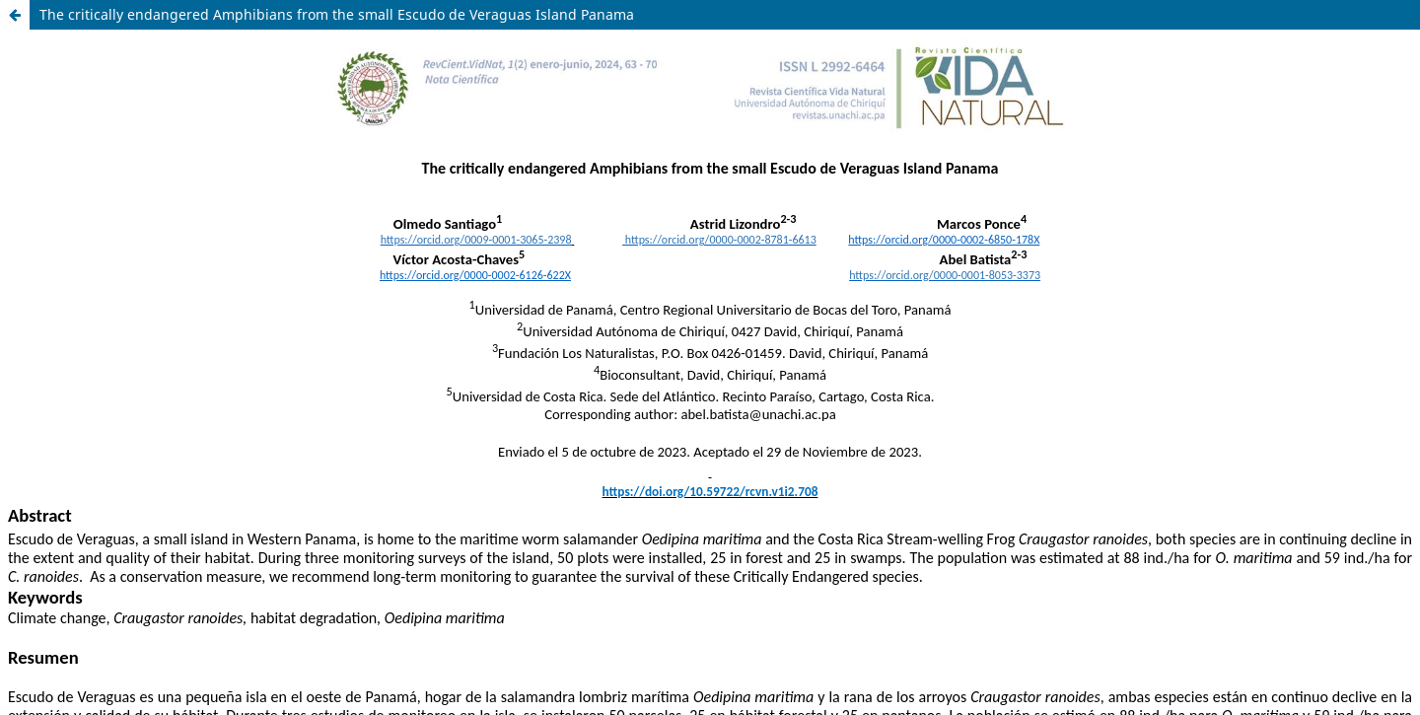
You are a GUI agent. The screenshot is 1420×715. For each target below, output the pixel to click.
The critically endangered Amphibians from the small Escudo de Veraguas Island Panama (336, 14)
